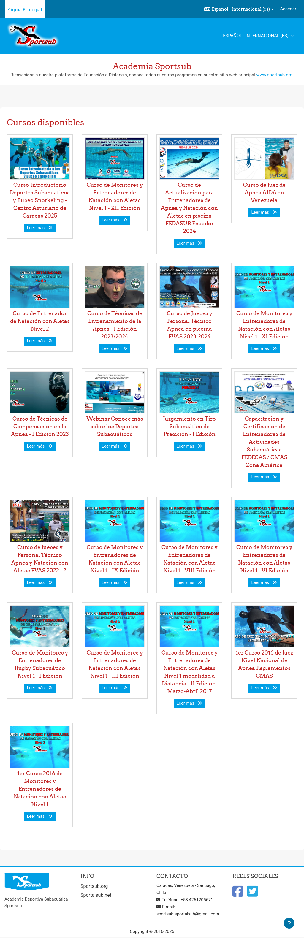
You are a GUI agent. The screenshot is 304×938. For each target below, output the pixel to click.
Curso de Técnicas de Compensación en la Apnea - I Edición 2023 (40, 426)
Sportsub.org (94, 887)
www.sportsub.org (274, 74)
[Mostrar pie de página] (289, 923)
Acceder (288, 9)
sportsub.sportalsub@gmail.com (188, 914)
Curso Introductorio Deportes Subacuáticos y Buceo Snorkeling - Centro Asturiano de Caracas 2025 (40, 200)
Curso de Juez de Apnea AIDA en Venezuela (264, 192)
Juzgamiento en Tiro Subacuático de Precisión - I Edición (189, 426)
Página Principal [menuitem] (24, 9)
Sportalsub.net (95, 896)
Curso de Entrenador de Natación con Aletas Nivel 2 (40, 321)
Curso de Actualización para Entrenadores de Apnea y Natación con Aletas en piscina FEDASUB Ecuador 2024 (189, 208)
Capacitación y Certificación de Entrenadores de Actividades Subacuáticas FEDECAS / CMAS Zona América (264, 441)
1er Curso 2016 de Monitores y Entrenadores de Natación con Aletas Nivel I (40, 789)
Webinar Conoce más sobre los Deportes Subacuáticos (114, 426)
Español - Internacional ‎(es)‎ (256, 35)
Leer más (40, 228)
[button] (239, 9)
